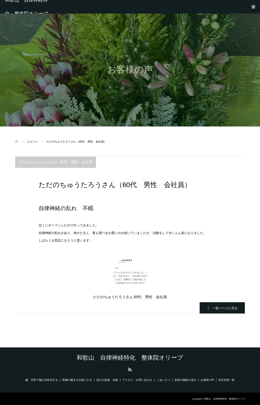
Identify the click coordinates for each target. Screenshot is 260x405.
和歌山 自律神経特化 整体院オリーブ (26, 7)
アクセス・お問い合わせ (137, 380)
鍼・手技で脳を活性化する (41, 380)
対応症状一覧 (226, 380)
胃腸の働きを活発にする (77, 380)
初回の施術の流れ (185, 380)
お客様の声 (207, 380)
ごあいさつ (163, 380)
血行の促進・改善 (107, 380)
